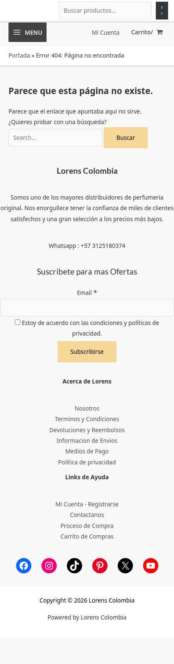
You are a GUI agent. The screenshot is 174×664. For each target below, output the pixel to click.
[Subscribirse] (87, 351)
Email (87, 293)
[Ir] (162, 10)
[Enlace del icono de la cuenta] (105, 32)
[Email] (87, 308)
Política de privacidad (87, 462)
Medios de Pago (87, 451)
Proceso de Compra (87, 526)
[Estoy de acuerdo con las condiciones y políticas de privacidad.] (17, 322)
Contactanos (87, 515)
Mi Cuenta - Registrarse (87, 504)
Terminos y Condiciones (87, 419)
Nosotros (87, 408)
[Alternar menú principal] (27, 32)
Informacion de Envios (87, 440)
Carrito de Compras (87, 536)
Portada (19, 55)
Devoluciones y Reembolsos (86, 430)
